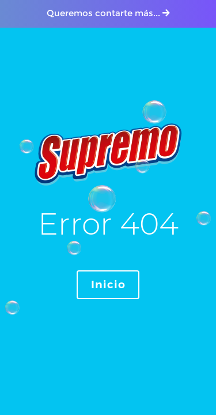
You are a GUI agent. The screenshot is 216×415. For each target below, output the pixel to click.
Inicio (108, 285)
